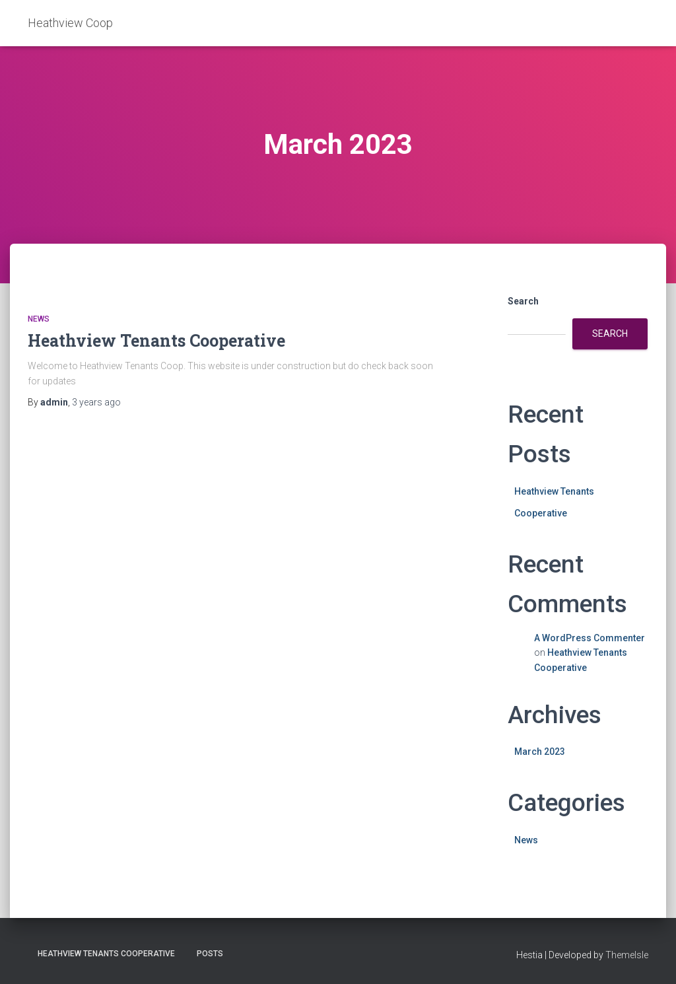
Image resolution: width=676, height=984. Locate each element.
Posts (210, 953)
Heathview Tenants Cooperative (156, 340)
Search (523, 301)
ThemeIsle (626, 955)
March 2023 (539, 751)
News (39, 319)
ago (96, 402)
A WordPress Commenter (589, 638)
